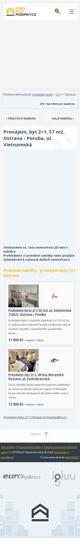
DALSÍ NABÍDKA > (63, 118)
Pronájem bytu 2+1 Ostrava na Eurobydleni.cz (35, 417)
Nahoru (36, 434)
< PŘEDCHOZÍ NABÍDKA (21, 118)
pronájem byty (42, 94)
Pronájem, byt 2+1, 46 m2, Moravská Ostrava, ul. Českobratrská (36, 377)
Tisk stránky (8, 447)
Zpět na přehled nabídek (57, 104)
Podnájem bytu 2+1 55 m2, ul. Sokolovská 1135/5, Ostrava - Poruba (39, 312)
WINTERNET (72, 457)
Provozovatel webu (29, 447)
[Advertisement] (40, 200)
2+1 (58, 94)
